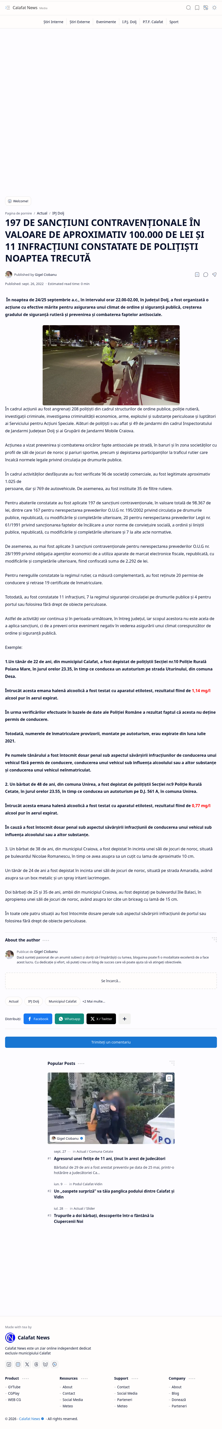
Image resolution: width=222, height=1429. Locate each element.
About (68, 1386)
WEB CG (14, 1399)
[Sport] (174, 21)
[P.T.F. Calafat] (153, 21)
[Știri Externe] (80, 21)
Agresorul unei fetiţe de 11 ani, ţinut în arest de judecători (109, 1158)
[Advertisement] (111, 69)
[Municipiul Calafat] (62, 1001)
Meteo (68, 1406)
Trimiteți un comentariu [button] (111, 1042)
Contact (69, 1393)
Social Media (73, 1399)
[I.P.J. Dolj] (129, 21)
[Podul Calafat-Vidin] (87, 1184)
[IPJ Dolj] (33, 1001)
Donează (179, 1399)
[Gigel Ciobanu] (35, 274)
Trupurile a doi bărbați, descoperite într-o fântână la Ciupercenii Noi (104, 1218)
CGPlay (13, 1393)
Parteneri (124, 1399)
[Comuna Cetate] (101, 1151)
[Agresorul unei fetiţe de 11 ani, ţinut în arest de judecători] (111, 1108)
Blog (175, 1393)
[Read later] (197, 274)
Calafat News (26, 7)
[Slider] (90, 1208)
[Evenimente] (106, 21)
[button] (7, 7)
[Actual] (13, 1001)
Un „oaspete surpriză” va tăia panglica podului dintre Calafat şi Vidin (114, 1194)
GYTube (14, 1386)
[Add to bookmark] (169, 1078)
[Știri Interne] (53, 21)
